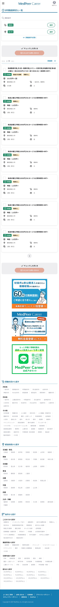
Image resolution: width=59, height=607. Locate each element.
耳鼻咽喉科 (38, 416)
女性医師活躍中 (40, 531)
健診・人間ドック (26, 416)
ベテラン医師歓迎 (9, 535)
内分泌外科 (33, 403)
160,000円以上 (45, 578)
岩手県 (20, 452)
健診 (16, 548)
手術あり (22, 531)
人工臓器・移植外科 (44, 413)
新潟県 (6, 466)
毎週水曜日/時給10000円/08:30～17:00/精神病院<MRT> (28, 178)
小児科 (6, 419)
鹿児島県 (50, 502)
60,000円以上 (8, 575)
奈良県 (35, 481)
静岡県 (13, 473)
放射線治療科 (8, 429)
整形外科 (15, 403)
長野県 (42, 466)
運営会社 (24, 597)
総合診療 (15, 416)
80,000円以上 (31, 575)
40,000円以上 (31, 572)
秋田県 (35, 452)
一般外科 (6, 400)
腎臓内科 (15, 413)
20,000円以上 (8, 572)
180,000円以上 (8, 581)
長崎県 (20, 502)
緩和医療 (33, 426)
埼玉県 (28, 459)
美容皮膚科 (7, 432)
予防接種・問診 (43, 565)
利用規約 (30, 595)
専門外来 (20, 561)
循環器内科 (15, 389)
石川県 (20, 466)
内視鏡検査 (38, 561)
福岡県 (6, 502)
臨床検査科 (7, 435)
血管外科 (6, 406)
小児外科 (6, 403)
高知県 (28, 495)
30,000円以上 (19, 572)
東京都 (42, 459)
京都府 (13, 481)
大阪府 (20, 481)
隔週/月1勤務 (8, 528)
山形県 (42, 452)
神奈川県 (50, 459)
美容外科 (16, 432)
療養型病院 (15, 545)
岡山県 (20, 488)
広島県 (28, 488)
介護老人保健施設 (26, 548)
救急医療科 (21, 422)
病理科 (40, 432)
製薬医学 (41, 429)
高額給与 (6, 522)
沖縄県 (6, 505)
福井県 (28, 466)
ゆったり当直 (28, 528)
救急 (34, 558)
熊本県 (28, 502)
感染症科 (34, 393)
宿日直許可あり (8, 538)
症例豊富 (38, 528)
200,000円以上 (20, 581)
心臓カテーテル (8, 565)
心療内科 (25, 429)
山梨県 (35, 466)
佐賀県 (13, 502)
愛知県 (20, 473)
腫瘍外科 (6, 416)
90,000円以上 (42, 575)
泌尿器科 (48, 416)
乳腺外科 (42, 403)
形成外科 (23, 403)
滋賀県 (6, 481)
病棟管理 (12, 558)
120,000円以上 (20, 578)
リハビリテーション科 (20, 426)
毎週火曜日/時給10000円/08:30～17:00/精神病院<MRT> (28, 205)
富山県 (13, 466)
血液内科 (45, 389)
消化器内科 (35, 389)
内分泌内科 (15, 393)
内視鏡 (30, 531)
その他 (16, 435)
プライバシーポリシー (43, 595)
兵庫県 (28, 481)
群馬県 (20, 459)
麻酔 (40, 558)
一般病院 (6, 545)
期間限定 (29, 525)
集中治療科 (31, 422)
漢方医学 (50, 429)
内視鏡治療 (48, 561)
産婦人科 (13, 419)
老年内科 (32, 413)
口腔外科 (51, 403)
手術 (17, 565)
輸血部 (47, 432)
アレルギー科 (42, 422)
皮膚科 (41, 419)
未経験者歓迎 (22, 535)
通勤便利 (30, 522)
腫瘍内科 (51, 393)
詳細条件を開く (29, 37)
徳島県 (6, 495)
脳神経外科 (47, 400)
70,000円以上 (19, 575)
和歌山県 (43, 481)
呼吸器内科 (25, 389)
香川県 (13, 495)
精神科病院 (25, 545)
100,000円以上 (8, 578)
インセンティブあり (18, 522)
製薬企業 (38, 548)
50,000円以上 (42, 572)
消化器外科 (37, 400)
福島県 (50, 452)
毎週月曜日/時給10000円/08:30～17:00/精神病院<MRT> (28, 232)
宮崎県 (42, 502)
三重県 (28, 473)
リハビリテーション (49, 545)
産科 (21, 419)
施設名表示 (19, 538)
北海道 (6, 452)
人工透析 (23, 413)
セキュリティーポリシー (10, 597)
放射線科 (42, 426)
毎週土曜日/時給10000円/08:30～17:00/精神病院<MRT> (28, 98)
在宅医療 (6, 413)
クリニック (35, 545)
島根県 (13, 488)
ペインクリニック (9, 422)
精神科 (17, 429)
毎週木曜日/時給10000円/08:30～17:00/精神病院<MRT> (28, 151)
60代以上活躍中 (44, 535)
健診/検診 (18, 528)
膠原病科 (42, 393)
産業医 (33, 429)
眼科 (34, 419)
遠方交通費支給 (41, 522)
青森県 (13, 452)
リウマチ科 (7, 426)
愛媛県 (20, 495)
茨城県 (6, 459)
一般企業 (46, 548)
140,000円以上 (32, 578)
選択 (51, 25)
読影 (19, 558)
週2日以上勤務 (39, 525)
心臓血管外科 (16, 400)
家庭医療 (25, 393)
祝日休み (6, 525)
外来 (5, 558)
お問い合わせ (20, 595)
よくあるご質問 (8, 595)
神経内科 (6, 393)
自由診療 (25, 565)
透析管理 (27, 558)
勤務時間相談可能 (17, 525)
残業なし (52, 522)
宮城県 (28, 452)
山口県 (35, 488)
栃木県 (13, 459)
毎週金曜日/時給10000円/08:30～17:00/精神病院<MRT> (28, 124)
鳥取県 (6, 488)
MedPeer (33, 597)
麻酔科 (48, 419)
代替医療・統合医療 (28, 432)
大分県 (35, 502)
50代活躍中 (32, 535)
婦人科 (28, 419)
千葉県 (35, 459)
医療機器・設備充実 (10, 531)
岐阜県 (6, 473)
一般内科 (6, 389)
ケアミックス (8, 548)
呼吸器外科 (27, 400)
